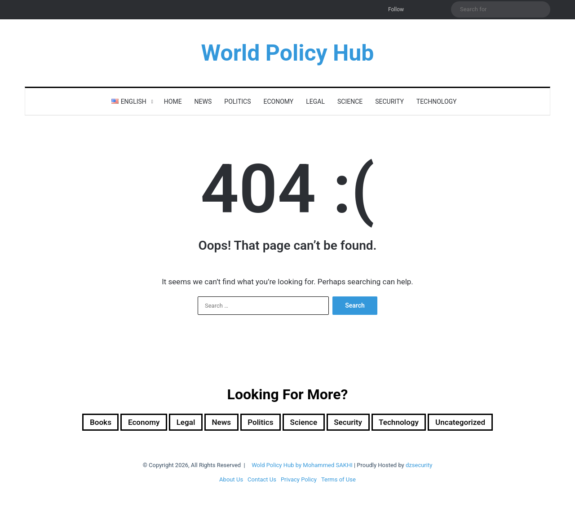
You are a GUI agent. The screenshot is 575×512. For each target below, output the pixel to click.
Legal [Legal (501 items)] (171, 423)
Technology (436, 101)
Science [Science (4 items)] (305, 423)
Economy (279, 101)
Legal (315, 101)
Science (350, 101)
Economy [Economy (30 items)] (123, 423)
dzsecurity (419, 466)
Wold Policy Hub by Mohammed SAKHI (302, 466)
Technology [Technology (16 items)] (413, 423)
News (203, 101)
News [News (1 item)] (211, 423)
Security (389, 101)
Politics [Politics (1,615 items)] (256, 423)
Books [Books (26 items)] (74, 423)
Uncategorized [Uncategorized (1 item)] (484, 423)
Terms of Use (338, 481)
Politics (237, 101)
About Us (231, 481)
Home (173, 101)
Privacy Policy (299, 481)
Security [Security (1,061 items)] (355, 423)
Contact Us (262, 481)
